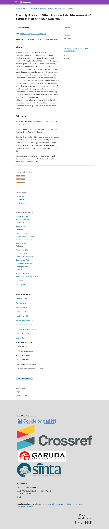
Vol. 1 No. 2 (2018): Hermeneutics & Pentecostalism (48, 9)
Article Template (22, 216)
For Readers (20, 196)
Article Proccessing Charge (26, 329)
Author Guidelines (23, 220)
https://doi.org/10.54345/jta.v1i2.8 (33, 34)
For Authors (20, 200)
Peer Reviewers (21, 303)
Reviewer (19, 230)
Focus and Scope (22, 233)
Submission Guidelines (24, 320)
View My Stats (21, 285)
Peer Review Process (23, 253)
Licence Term (21, 338)
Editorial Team (21, 299)
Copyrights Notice (22, 267)
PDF (68, 28)
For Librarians (20, 203)
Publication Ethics (22, 250)
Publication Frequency (24, 257)
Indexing (19, 280)
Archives (25, 9)
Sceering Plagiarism (23, 273)
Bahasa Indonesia (22, 395)
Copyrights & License (24, 263)
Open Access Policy (23, 260)
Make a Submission (24, 378)
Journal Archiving (22, 243)
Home (18, 9)
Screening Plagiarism (24, 240)
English (19, 392)
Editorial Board (21, 226)
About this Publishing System (27, 277)
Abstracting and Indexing (25, 236)
